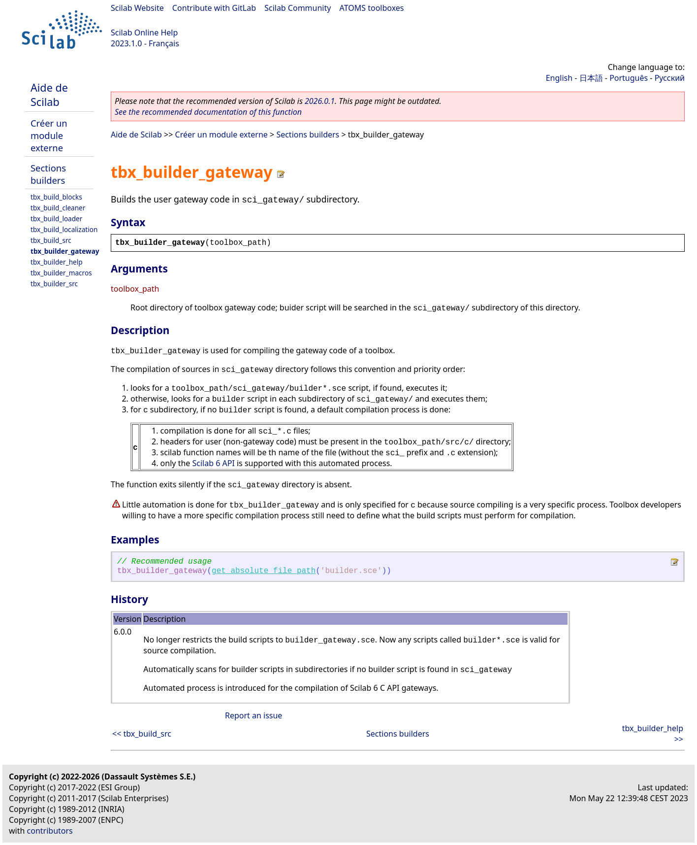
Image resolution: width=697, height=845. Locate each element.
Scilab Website (137, 7)
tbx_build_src (51, 240)
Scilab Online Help (144, 32)
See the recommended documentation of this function (208, 111)
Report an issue (253, 715)
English (559, 77)
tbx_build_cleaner (58, 207)
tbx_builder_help (57, 262)
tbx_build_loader (56, 218)
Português (628, 77)
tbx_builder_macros (61, 272)
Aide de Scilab (49, 94)
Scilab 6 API (213, 463)
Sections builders (48, 174)
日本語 (591, 77)
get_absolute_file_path (264, 571)
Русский (670, 77)
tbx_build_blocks (56, 197)
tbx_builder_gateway (65, 251)
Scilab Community (297, 7)
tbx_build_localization (64, 229)
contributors (50, 830)
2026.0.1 (320, 101)
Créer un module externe (49, 135)
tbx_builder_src (54, 283)
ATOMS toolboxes (372, 7)
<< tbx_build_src (141, 733)
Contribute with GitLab (214, 7)
